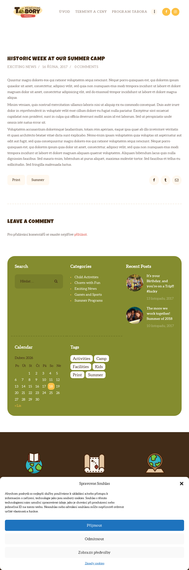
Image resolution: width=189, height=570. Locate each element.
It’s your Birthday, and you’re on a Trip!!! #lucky (160, 283)
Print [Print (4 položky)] (77, 375)
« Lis (18, 405)
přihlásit (80, 234)
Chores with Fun (87, 283)
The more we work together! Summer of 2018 (160, 313)
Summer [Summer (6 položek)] (95, 375)
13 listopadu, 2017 (160, 298)
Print (16, 180)
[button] (181, 483)
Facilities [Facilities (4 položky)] (81, 366)
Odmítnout (94, 539)
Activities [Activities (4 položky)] (81, 358)
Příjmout (94, 525)
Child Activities (86, 277)
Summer (38, 180)
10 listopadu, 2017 (160, 326)
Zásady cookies (94, 563)
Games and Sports (88, 294)
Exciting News (21, 67)
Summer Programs (89, 300)
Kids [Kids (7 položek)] (99, 366)
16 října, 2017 (55, 67)
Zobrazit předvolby (94, 552)
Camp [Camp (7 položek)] (101, 358)
